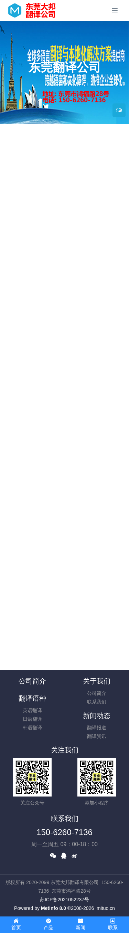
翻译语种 (32, 698)
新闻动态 (96, 715)
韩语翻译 (32, 727)
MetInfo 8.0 (53, 908)
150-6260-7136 (64, 832)
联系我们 (96, 701)
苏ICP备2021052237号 (64, 899)
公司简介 (32, 681)
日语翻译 (32, 719)
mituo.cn (106, 908)
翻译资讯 (96, 736)
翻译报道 (96, 727)
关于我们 (96, 681)
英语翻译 (32, 710)
